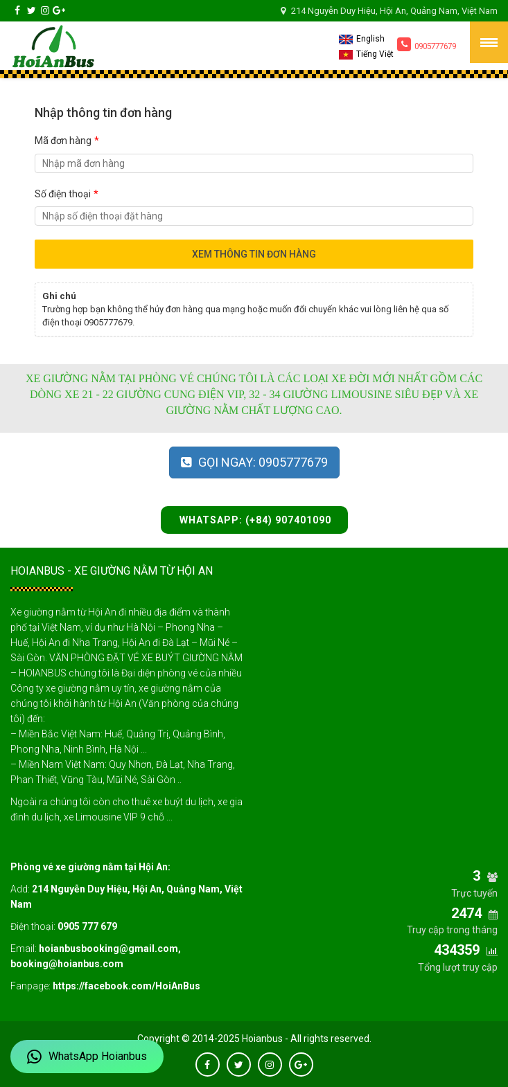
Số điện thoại (66, 193)
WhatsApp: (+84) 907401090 (254, 519)
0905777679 (426, 44)
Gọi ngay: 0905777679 (254, 462)
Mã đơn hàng (67, 140)
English (362, 39)
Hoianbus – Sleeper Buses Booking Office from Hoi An (52, 45)
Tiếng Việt (366, 54)
